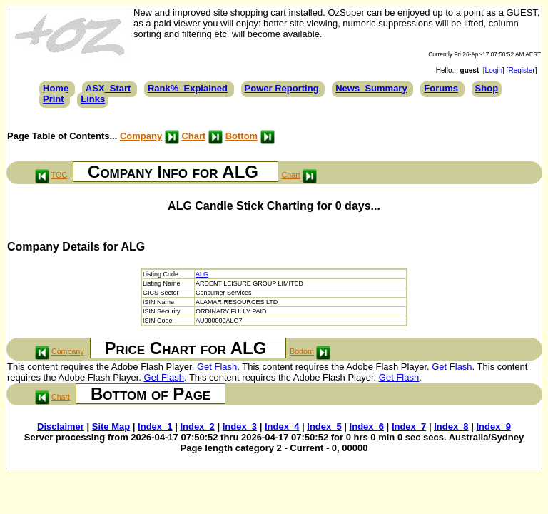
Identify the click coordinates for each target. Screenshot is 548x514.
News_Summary (371, 88)
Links (93, 99)
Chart (193, 136)
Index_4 (282, 426)
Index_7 (409, 426)
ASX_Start (108, 88)
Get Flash (217, 366)
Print (53, 99)
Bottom (241, 136)
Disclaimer (60, 426)
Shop (487, 88)
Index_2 (197, 426)
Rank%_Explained (188, 88)
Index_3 (240, 426)
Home (55, 88)
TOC (59, 175)
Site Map (111, 426)
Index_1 (155, 426)
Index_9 (493, 426)
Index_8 (451, 426)
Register (521, 70)
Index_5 (324, 426)
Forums (441, 88)
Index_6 (367, 426)
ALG (202, 274)
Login (493, 70)
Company (141, 136)
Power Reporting (282, 88)
